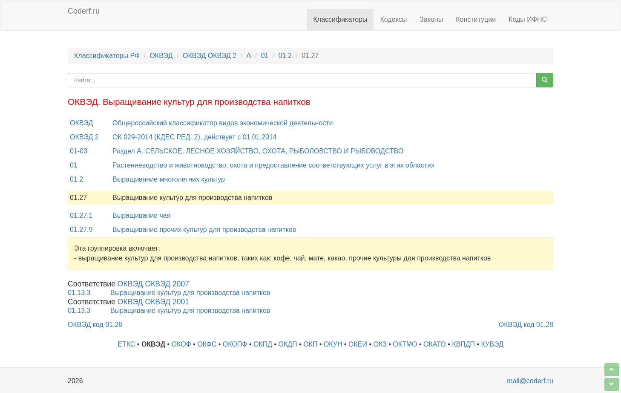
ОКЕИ (357, 344)
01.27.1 (81, 215)
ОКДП (288, 344)
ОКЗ (380, 344)
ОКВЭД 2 (84, 137)
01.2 (285, 55)
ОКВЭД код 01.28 (526, 324)
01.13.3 (79, 292)
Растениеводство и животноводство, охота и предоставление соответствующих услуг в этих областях (273, 165)
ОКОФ (181, 344)
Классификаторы (340, 19)
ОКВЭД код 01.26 (95, 324)
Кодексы (393, 19)
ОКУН (333, 344)
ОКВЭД (161, 55)
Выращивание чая (141, 215)
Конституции (476, 19)
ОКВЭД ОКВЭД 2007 (153, 284)
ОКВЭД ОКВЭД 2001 (153, 302)
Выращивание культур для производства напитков (190, 292)
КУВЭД (492, 344)
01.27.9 (81, 229)
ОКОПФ (235, 344)
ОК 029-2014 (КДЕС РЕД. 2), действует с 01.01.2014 (194, 137)
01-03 (78, 151)
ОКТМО (405, 344)
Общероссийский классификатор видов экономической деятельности (222, 123)
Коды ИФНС (528, 19)
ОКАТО (434, 344)
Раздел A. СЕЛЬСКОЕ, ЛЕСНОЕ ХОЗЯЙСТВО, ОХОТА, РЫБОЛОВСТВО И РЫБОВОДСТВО (257, 151)
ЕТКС (126, 344)
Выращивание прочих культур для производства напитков (204, 229)
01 (265, 55)
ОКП (310, 344)
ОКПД (262, 344)
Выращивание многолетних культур (168, 179)
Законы (431, 19)
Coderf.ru (84, 11)
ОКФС (206, 344)
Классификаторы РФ (107, 55)
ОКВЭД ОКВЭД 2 (209, 55)
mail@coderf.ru (530, 380)
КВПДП (463, 344)
